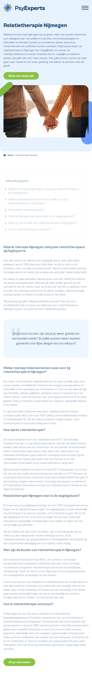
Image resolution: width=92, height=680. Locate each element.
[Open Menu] (85, 7)
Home (10, 155)
